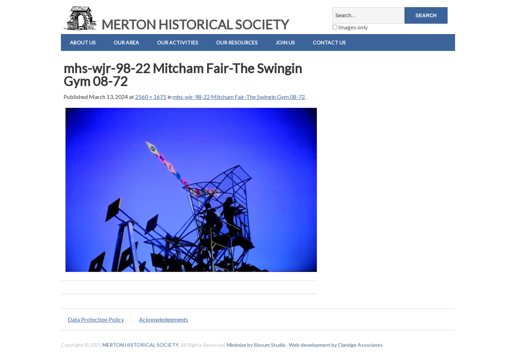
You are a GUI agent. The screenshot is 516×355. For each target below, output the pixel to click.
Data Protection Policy (96, 319)
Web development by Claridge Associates (336, 345)
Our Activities (177, 42)
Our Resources (237, 42)
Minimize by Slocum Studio (256, 345)
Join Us (285, 42)
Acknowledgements (163, 319)
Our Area (126, 42)
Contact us (329, 42)
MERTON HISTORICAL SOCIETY (175, 24)
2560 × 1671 (150, 96)
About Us (83, 42)
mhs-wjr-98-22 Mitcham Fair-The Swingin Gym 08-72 (239, 96)
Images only (350, 27)
